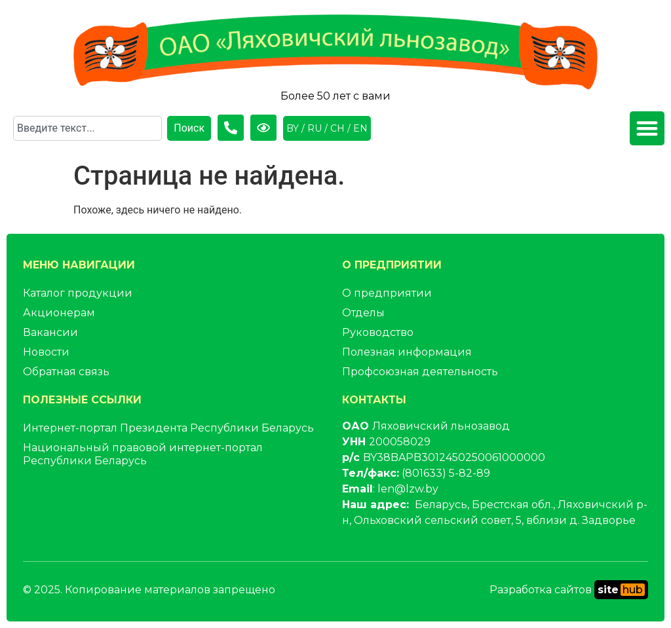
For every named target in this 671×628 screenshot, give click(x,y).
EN (360, 128)
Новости (46, 352)
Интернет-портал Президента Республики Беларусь (168, 428)
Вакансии (50, 332)
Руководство (377, 332)
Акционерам (59, 312)
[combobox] (87, 128)
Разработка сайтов (568, 589)
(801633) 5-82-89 (446, 473)
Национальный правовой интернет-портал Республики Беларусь (143, 454)
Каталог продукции (77, 293)
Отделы (363, 312)
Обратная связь (66, 371)
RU (314, 128)
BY (292, 128)
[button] (647, 128)
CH (337, 128)
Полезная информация (407, 352)
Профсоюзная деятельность (420, 371)
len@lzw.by (407, 489)
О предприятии (387, 293)
